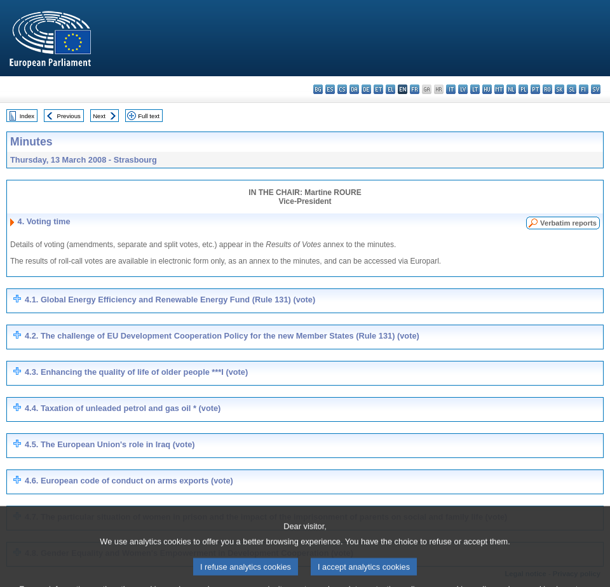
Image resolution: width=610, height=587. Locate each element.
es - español (330, 89)
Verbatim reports (568, 223)
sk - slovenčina (559, 89)
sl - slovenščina (571, 89)
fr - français (414, 89)
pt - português (535, 89)
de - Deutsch (366, 89)
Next (99, 115)
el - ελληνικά (390, 89)
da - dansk (354, 89)
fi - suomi (583, 89)
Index (27, 115)
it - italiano (451, 89)
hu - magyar (487, 89)
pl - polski (523, 89)
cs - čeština (342, 89)
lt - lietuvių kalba (475, 89)
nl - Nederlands (511, 89)
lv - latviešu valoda (463, 89)
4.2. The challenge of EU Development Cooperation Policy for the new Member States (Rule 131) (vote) (222, 336)
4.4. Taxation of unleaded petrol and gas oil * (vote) (122, 408)
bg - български (318, 89)
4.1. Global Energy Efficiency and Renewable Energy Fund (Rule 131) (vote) (170, 299)
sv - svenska (595, 89)
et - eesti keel (378, 89)
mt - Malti (499, 89)
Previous (69, 115)
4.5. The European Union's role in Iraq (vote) (110, 444)
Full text (148, 115)
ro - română (547, 89)
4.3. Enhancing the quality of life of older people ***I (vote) (136, 372)
